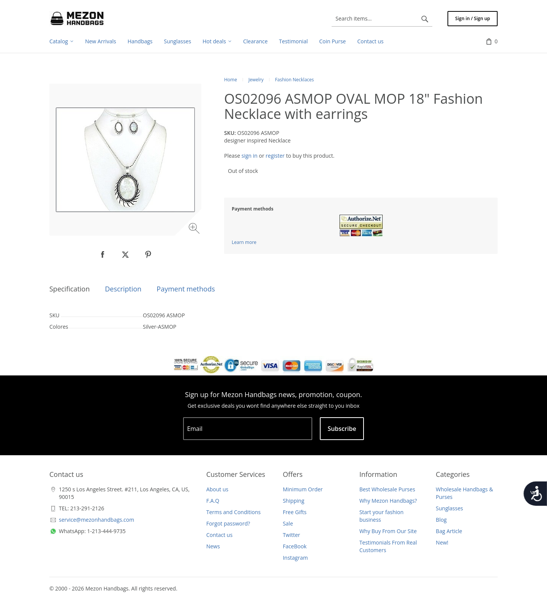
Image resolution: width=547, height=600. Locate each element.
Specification (69, 288)
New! (442, 542)
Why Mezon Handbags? (388, 500)
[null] (102, 254)
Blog (441, 519)
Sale (288, 523)
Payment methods (186, 288)
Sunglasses (449, 508)
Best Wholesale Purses (387, 489)
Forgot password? (228, 523)
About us (217, 489)
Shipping (293, 500)
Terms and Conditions (233, 512)
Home (230, 79)
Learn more (244, 242)
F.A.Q (212, 500)
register (275, 155)
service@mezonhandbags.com (96, 519)
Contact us (219, 534)
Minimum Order (303, 489)
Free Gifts (294, 512)
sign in (250, 155)
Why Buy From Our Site (388, 531)
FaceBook (295, 546)
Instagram (295, 557)
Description (123, 288)
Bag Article (449, 531)
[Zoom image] (195, 229)
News (213, 546)
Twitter (291, 534)
